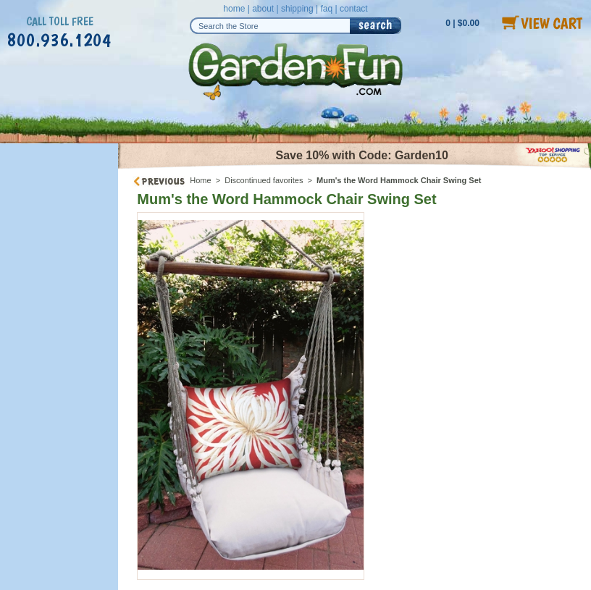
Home (200, 180)
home (234, 9)
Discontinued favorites (264, 180)
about (263, 9)
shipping (297, 9)
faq (326, 9)
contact (354, 9)
